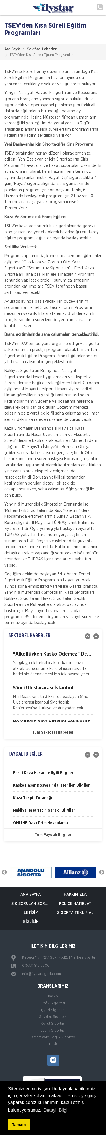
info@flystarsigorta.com (41, 974)
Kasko (53, 996)
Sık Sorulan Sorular (32, 904)
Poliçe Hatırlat (75, 904)
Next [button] (102, 872)
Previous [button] (4, 872)
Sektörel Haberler (42, 49)
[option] (53, 666)
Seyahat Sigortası (53, 1017)
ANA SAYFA (30, 895)
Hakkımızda (75, 895)
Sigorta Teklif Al (75, 913)
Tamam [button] (19, 1124)
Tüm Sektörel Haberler (53, 733)
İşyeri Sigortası (53, 1010)
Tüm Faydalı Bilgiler (53, 835)
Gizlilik (31, 922)
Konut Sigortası (53, 1024)
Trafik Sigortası (53, 1003)
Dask (53, 1044)
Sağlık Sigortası (53, 1030)
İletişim (30, 913)
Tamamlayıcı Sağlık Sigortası (53, 1037)
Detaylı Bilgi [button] (55, 1110)
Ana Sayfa (12, 49)
